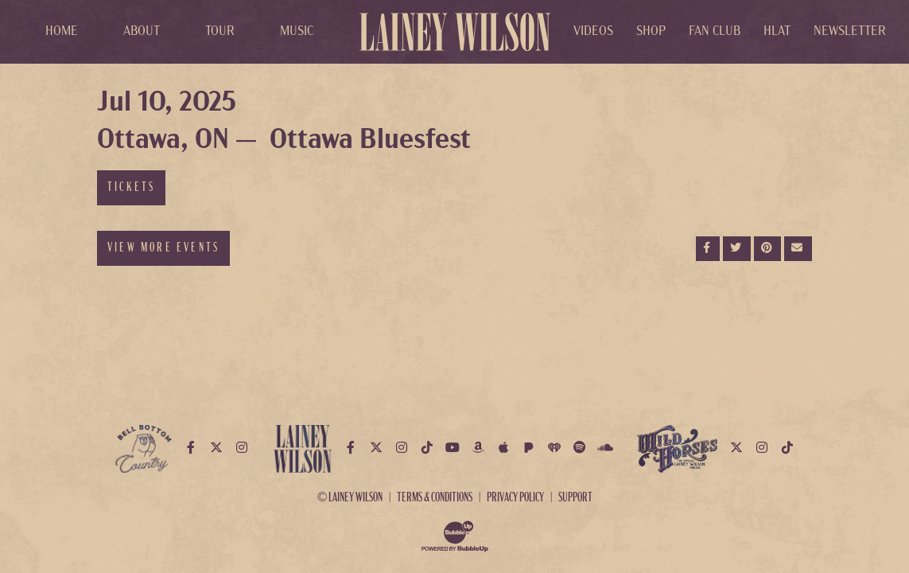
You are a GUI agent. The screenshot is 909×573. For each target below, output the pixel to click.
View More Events (163, 248)
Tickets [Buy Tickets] (131, 187)
